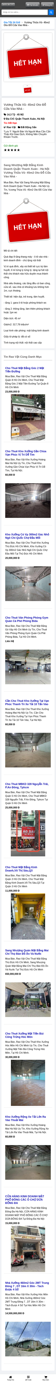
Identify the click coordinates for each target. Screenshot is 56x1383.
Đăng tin (47, 5)
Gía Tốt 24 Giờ (12, 22)
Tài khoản (32, 5)
